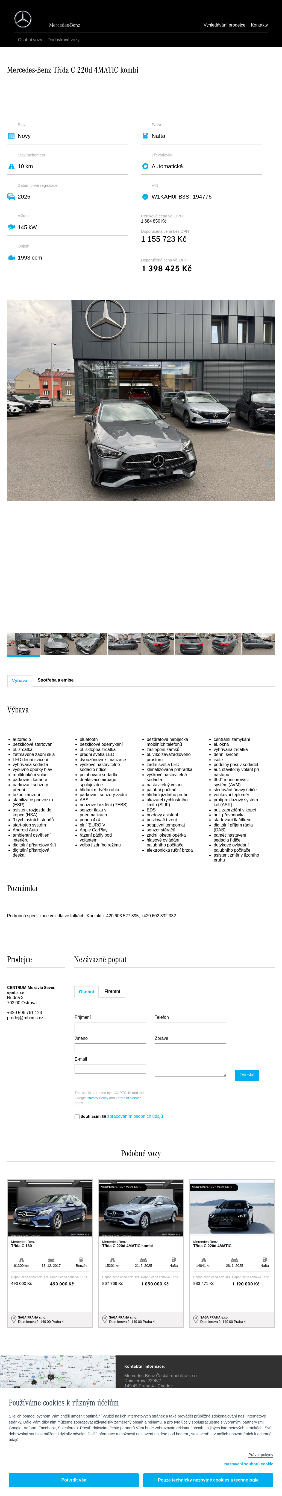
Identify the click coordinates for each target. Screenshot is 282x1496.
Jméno (81, 1038)
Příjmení (83, 1017)
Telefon (162, 1017)
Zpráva (161, 1038)
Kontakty (259, 25)
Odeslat (245, 1075)
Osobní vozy (31, 40)
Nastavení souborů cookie (248, 1464)
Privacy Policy (97, 1098)
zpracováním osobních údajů (135, 1116)
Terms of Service (129, 1098)
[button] (270, 463)
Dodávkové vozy (64, 40)
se (119, 1116)
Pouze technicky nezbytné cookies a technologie (208, 1480)
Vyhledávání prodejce (224, 25)
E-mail (81, 1059)
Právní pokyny (260, 1455)
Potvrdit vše (73, 1480)
